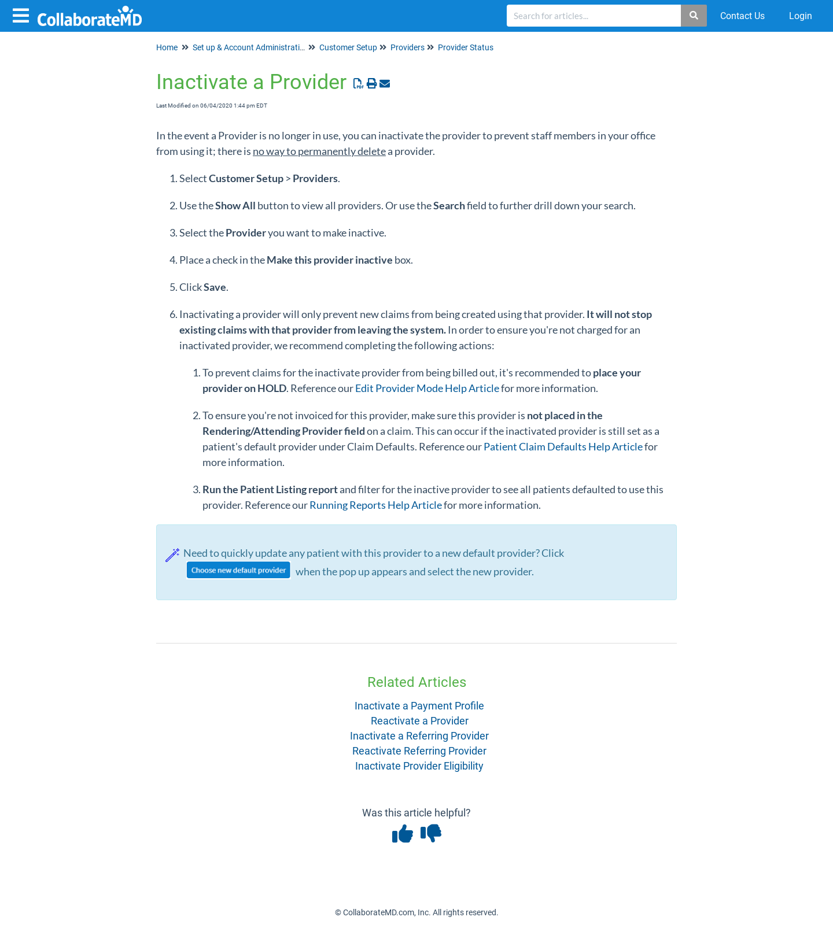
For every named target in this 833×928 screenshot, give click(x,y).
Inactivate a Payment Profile (419, 706)
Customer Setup (348, 47)
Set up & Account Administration (251, 47)
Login (800, 15)
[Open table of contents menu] (23, 14)
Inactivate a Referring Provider (419, 736)
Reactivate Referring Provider (419, 751)
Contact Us (742, 15)
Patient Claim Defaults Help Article (563, 446)
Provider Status (465, 47)
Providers (407, 47)
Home (167, 47)
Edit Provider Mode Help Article (427, 388)
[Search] (694, 15)
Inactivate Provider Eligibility (419, 766)
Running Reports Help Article (375, 504)
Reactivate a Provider (420, 721)
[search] (594, 15)
